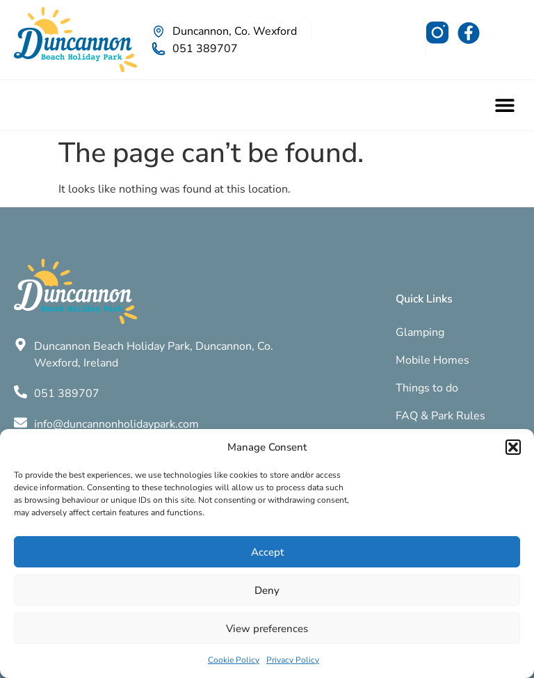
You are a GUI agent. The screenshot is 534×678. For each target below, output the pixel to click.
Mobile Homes (432, 360)
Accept (267, 552)
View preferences (267, 629)
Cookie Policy (233, 659)
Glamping (420, 332)
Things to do (427, 388)
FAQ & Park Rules (440, 415)
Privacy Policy (292, 659)
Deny (267, 590)
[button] (513, 447)
